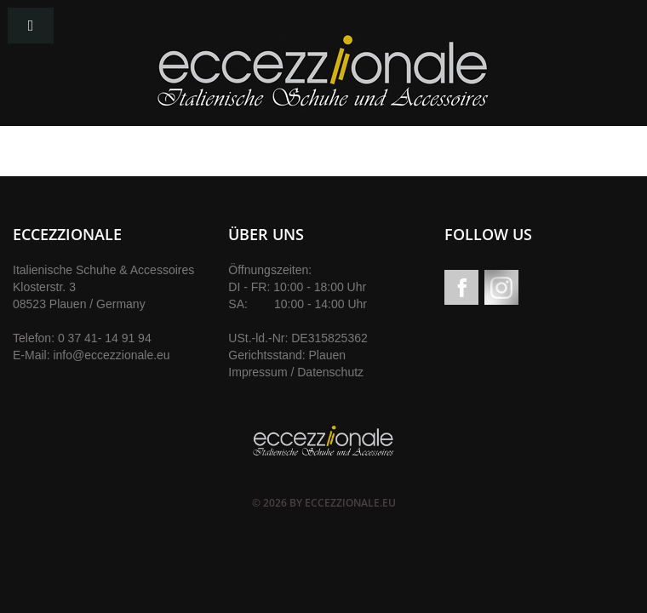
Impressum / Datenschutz (296, 372)
